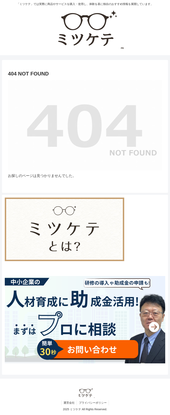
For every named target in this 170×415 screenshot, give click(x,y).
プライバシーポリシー (93, 402)
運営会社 (69, 402)
